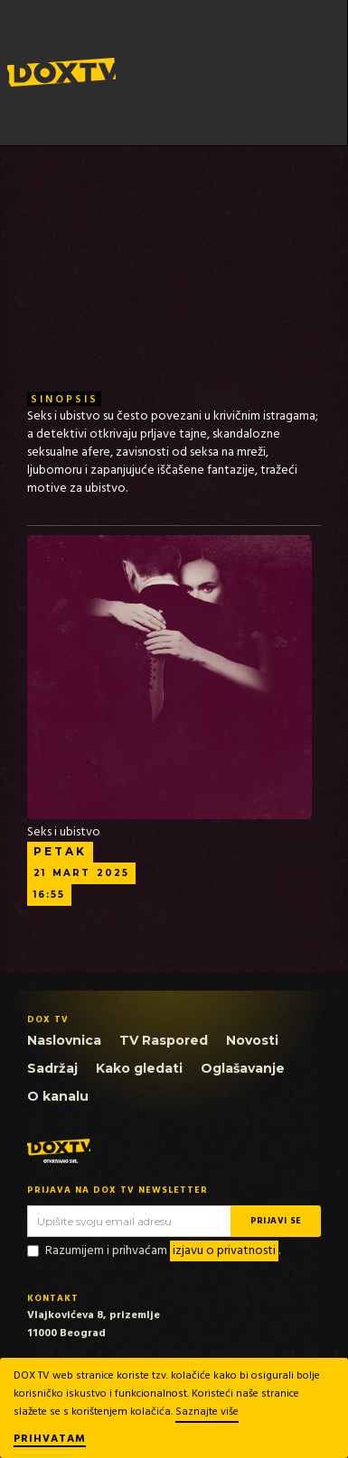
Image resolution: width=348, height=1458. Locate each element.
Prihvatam (50, 1440)
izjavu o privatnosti (224, 1251)
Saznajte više (207, 1412)
